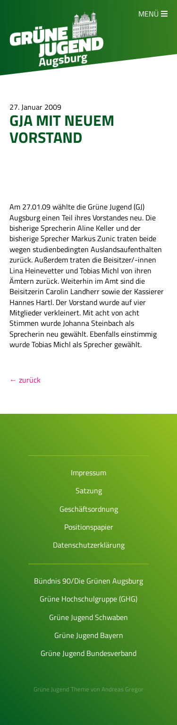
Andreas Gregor (122, 689)
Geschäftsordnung (88, 509)
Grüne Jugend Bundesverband (88, 653)
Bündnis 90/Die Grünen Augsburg (88, 580)
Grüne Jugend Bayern (88, 635)
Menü (148, 13)
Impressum (88, 472)
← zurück (25, 379)
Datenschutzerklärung (89, 544)
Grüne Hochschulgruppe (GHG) (88, 598)
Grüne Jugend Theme (61, 689)
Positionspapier (88, 527)
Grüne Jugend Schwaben (88, 617)
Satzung (89, 490)
